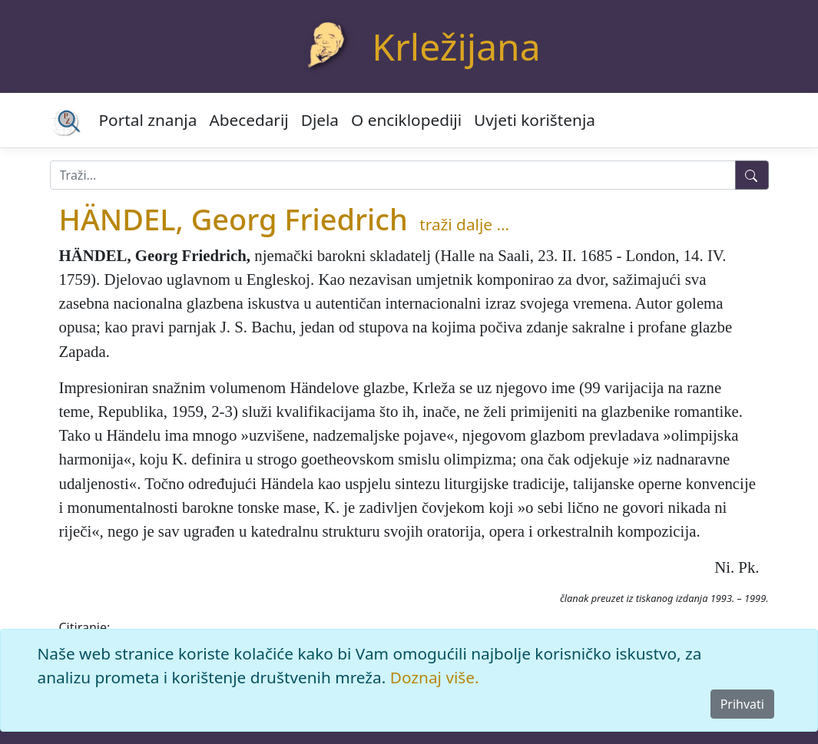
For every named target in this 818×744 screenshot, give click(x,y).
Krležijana (456, 46)
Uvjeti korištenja (534, 120)
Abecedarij (248, 120)
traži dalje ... (464, 224)
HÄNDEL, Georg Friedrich (233, 219)
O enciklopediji (406, 120)
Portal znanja (148, 120)
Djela (320, 120)
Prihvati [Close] (742, 704)
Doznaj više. (434, 677)
